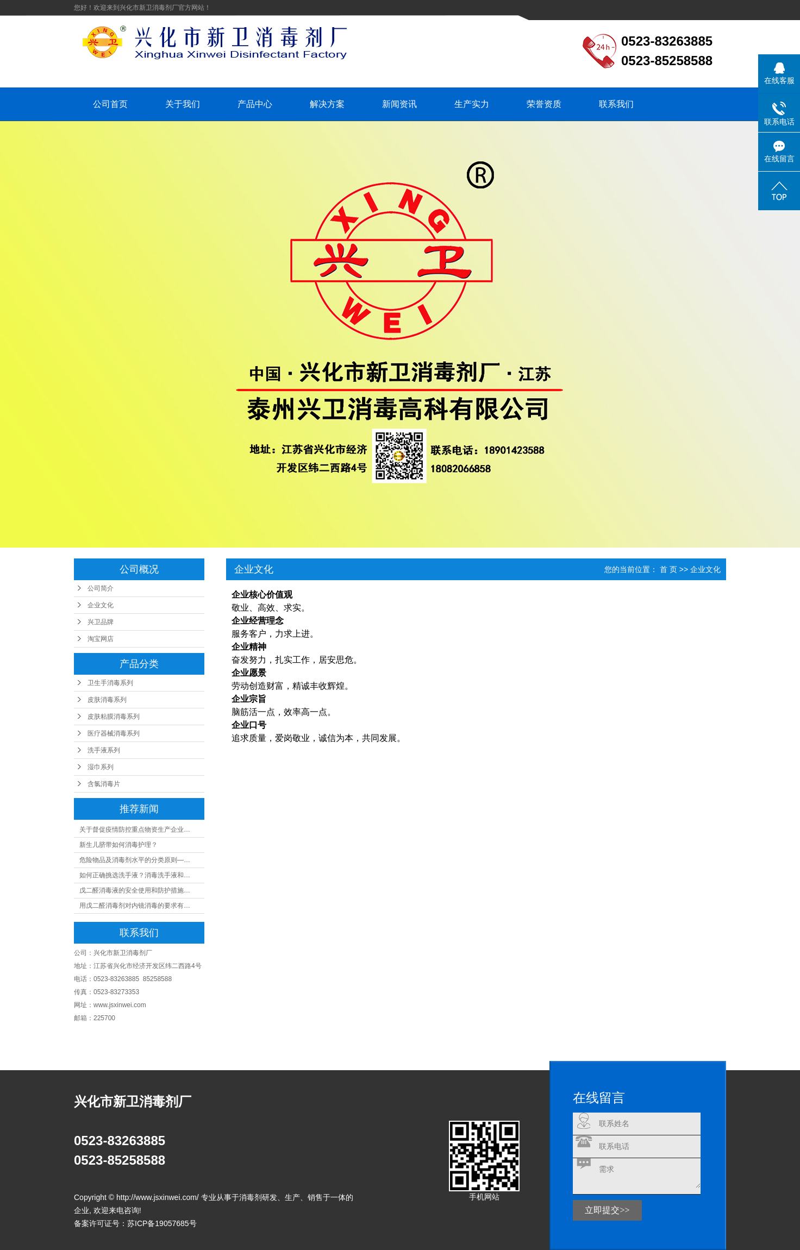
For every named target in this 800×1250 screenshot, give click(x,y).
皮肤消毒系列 (107, 699)
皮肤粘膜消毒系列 (114, 716)
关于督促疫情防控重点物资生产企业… (134, 829)
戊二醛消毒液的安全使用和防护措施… (134, 890)
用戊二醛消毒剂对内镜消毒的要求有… (134, 905)
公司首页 (110, 104)
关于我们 (182, 104)
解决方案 (327, 104)
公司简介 (101, 588)
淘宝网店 (101, 639)
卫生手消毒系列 (110, 683)
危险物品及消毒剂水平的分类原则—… (134, 860)
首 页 (668, 569)
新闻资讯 (399, 104)
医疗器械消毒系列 (114, 733)
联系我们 (616, 104)
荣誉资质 (544, 104)
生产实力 (471, 104)
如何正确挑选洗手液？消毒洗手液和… (134, 875)
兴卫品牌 (101, 622)
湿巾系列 (101, 767)
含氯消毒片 (104, 784)
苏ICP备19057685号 (162, 1223)
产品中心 (255, 104)
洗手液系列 (104, 750)
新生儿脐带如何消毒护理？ (118, 845)
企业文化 (101, 605)
